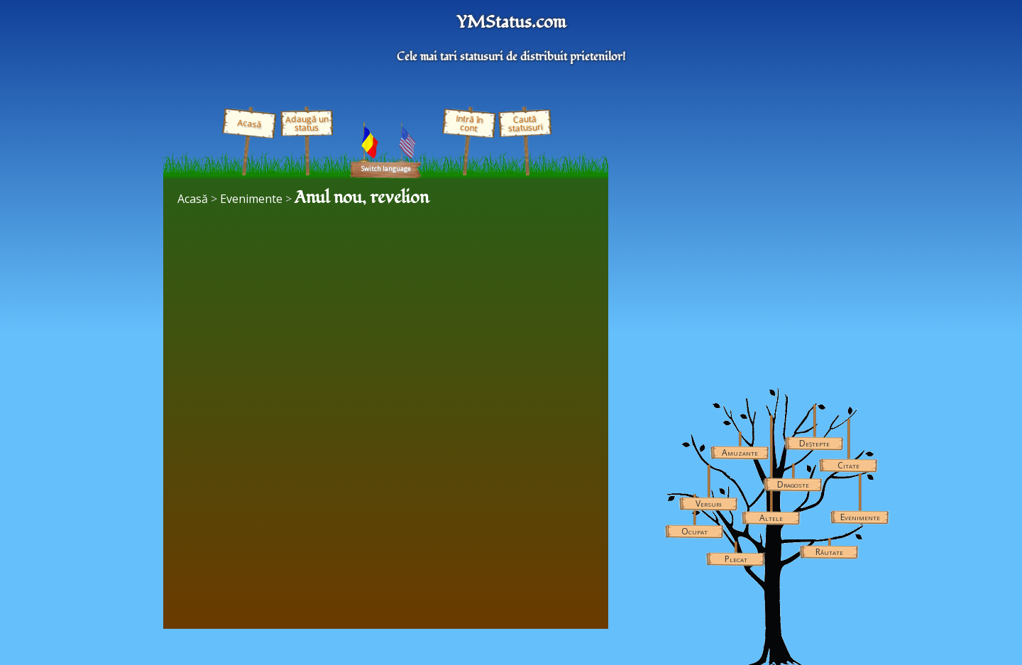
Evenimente (860, 517)
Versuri (709, 504)
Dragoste (793, 484)
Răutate (829, 552)
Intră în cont (469, 123)
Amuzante (740, 452)
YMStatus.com (511, 23)
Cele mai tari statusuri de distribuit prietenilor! (511, 57)
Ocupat (694, 531)
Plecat (736, 559)
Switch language (386, 168)
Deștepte (814, 443)
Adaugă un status (306, 123)
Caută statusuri (525, 123)
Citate (848, 465)
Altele (771, 518)
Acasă (249, 123)
